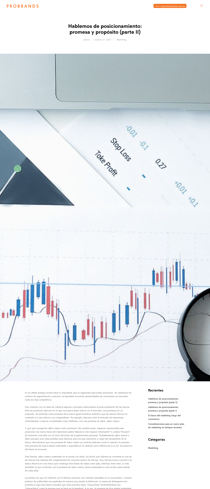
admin (87, 39)
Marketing (122, 39)
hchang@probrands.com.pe (173, 6)
